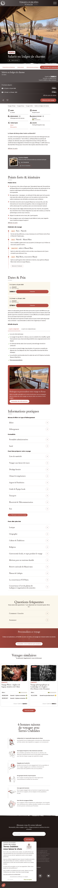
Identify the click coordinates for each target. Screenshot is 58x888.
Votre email (17, 834)
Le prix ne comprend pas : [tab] (28, 329)
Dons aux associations (16, 360)
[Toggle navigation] (55, 3)
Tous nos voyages (29, 710)
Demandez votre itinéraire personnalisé (29, 644)
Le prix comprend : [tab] (14, 329)
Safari (11, 125)
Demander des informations (19, 401)
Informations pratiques (33, 67)
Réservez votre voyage (48, 100)
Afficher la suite (13, 148)
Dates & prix (21, 67)
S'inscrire (32, 291)
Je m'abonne (29, 839)
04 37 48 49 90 (33, 872)
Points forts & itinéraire (9, 67)
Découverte (13, 127)
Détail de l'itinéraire (17, 266)
